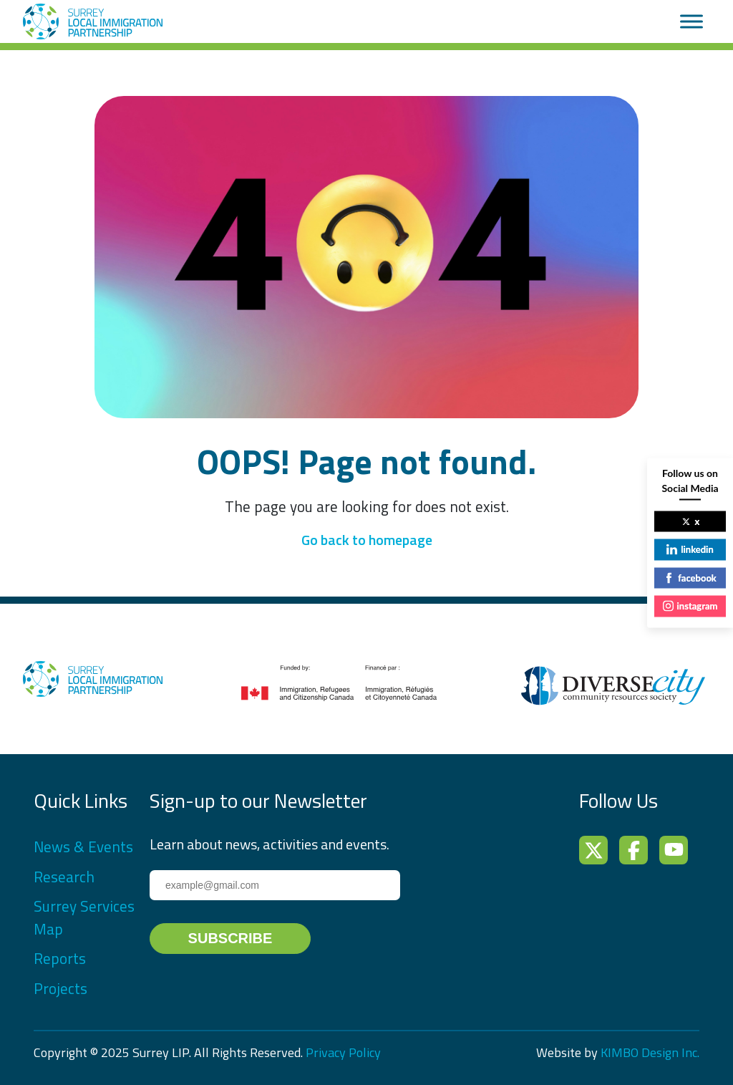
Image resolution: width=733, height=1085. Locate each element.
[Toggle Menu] (691, 21)
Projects (60, 988)
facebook (690, 577)
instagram (690, 606)
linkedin (689, 549)
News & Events (83, 846)
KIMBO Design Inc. (650, 1052)
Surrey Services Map (84, 917)
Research (64, 876)
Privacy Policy (343, 1052)
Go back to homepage (366, 540)
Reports (60, 958)
